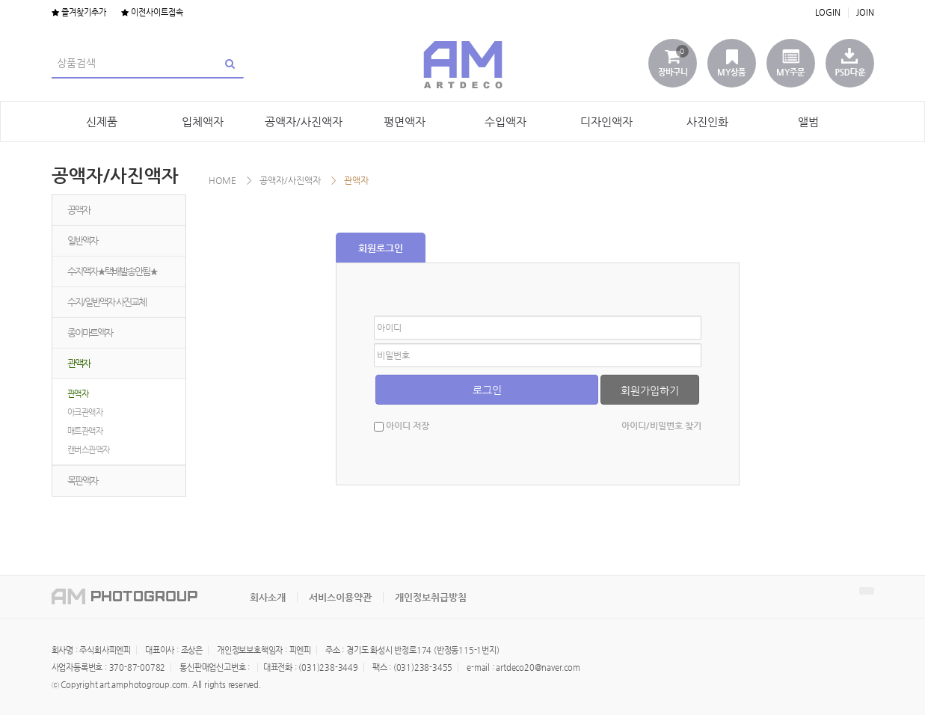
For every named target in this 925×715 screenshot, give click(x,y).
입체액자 (203, 121)
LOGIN (828, 12)
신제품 (101, 121)
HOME (222, 180)
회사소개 (268, 597)
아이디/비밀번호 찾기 (661, 425)
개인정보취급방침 (431, 597)
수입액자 (505, 121)
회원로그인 (380, 248)
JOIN (865, 12)
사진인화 (707, 121)
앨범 (808, 121)
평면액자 (404, 121)
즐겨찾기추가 (79, 12)
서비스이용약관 (340, 597)
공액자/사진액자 (303, 121)
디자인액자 (606, 121)
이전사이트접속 (152, 12)
